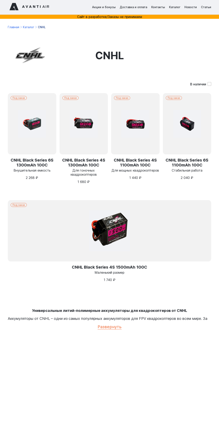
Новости (190, 7)
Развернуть (110, 326)
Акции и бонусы (104, 7)
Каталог (174, 7)
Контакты (158, 7)
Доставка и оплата (133, 7)
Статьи (206, 7)
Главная (13, 27)
